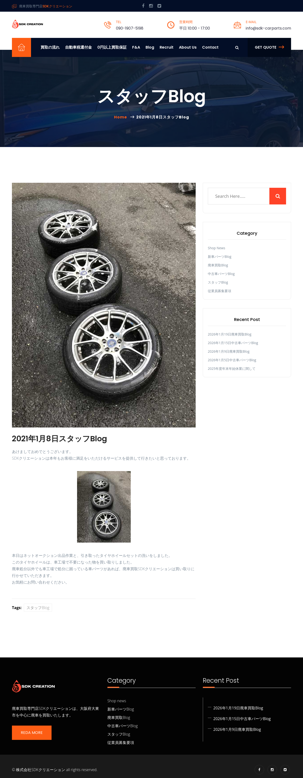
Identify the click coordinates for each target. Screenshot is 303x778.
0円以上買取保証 (112, 47)
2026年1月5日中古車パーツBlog (232, 360)
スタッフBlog (37, 607)
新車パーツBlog (219, 256)
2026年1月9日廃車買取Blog (229, 351)
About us (188, 47)
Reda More (32, 732)
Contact (210, 47)
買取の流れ (50, 47)
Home (121, 117)
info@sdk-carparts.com (268, 28)
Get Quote (269, 47)
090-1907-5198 (129, 28)
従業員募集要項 (219, 291)
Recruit (166, 47)
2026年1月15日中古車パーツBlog (233, 343)
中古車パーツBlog (221, 273)
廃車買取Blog (218, 265)
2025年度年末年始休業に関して (232, 368)
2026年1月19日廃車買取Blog (229, 334)
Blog (150, 47)
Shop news (216, 248)
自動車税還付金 (78, 47)
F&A (136, 47)
